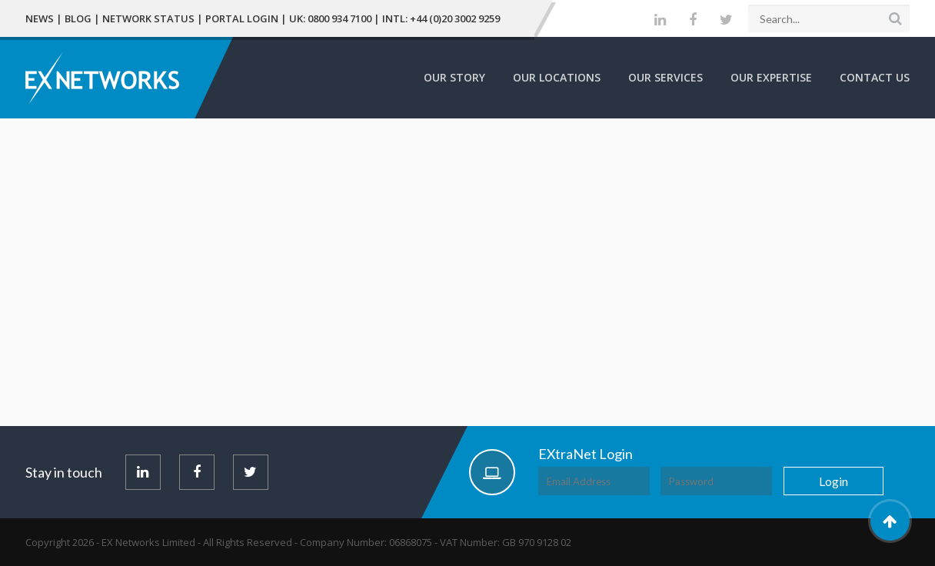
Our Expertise (771, 77)
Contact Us (875, 77)
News (39, 18)
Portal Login (241, 18)
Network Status (148, 18)
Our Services (665, 77)
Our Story (454, 77)
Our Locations (557, 77)
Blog (78, 18)
